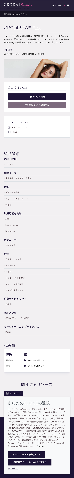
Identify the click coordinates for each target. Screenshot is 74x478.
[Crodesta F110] (37, 105)
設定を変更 (13, 468)
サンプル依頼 (37, 96)
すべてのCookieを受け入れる (26, 454)
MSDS (12, 132)
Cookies (41, 446)
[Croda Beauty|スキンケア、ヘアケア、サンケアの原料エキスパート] (18, 4)
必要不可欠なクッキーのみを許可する (29, 462)
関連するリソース (18, 127)
